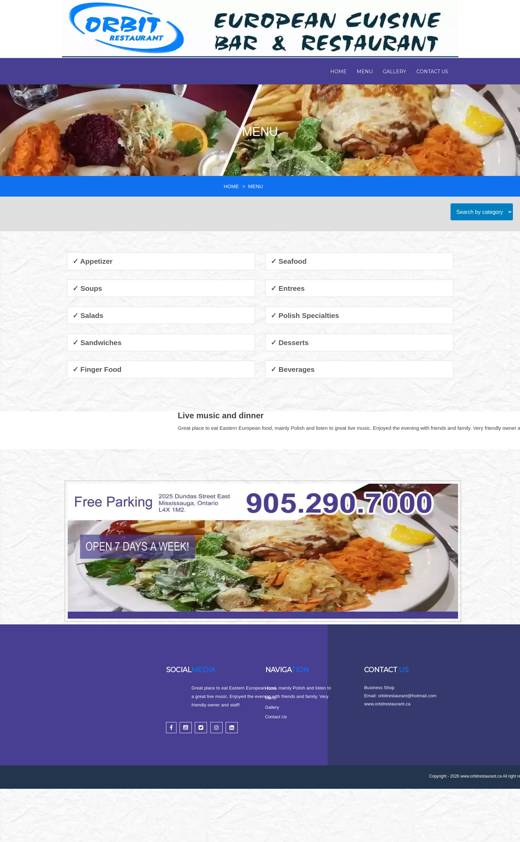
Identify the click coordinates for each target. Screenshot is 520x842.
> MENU (253, 186)
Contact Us (432, 71)
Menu (365, 71)
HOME (231, 186)
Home (338, 71)
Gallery (394, 71)
